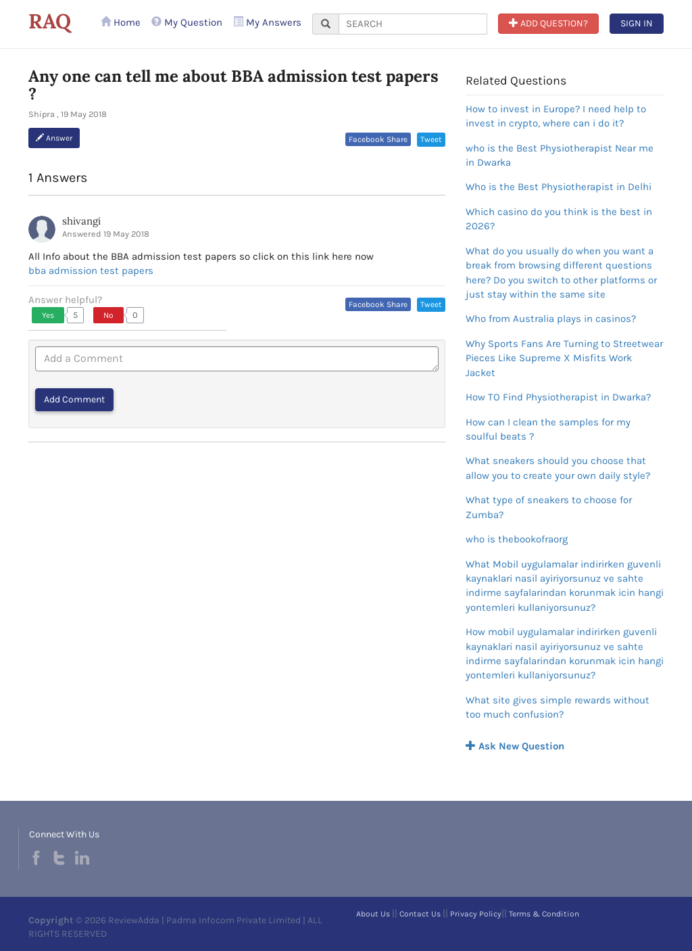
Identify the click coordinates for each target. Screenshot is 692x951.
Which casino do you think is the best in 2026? (559, 219)
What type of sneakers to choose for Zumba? (549, 507)
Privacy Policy (475, 914)
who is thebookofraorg (517, 539)
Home (121, 22)
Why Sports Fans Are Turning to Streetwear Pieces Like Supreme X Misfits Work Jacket (564, 358)
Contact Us (420, 914)
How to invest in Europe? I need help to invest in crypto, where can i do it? (556, 116)
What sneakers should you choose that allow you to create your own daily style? (558, 468)
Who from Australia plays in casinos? (551, 318)
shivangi (81, 220)
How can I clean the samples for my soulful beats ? (548, 429)
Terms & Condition (544, 914)
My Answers (267, 22)
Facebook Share (378, 139)
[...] (413, 24)
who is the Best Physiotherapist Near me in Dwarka (559, 155)
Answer (54, 138)
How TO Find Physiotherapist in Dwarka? (558, 397)
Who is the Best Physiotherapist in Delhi (558, 187)
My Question (186, 22)
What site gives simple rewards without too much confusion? (557, 707)
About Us (373, 914)
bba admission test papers (90, 270)
